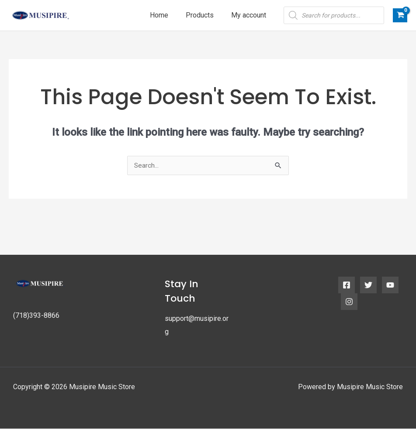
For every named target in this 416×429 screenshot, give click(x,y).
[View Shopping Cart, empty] (400, 15)
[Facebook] (346, 285)
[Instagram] (349, 302)
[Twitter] (368, 285)
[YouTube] (390, 285)
